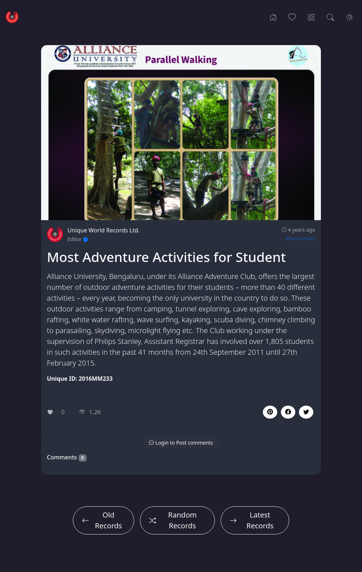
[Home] (273, 16)
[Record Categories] (311, 16)
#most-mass (300, 238)
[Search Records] (330, 16)
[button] (288, 412)
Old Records (102, 520)
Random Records (173, 520)
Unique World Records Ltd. (103, 230)
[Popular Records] (292, 16)
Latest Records (252, 520)
